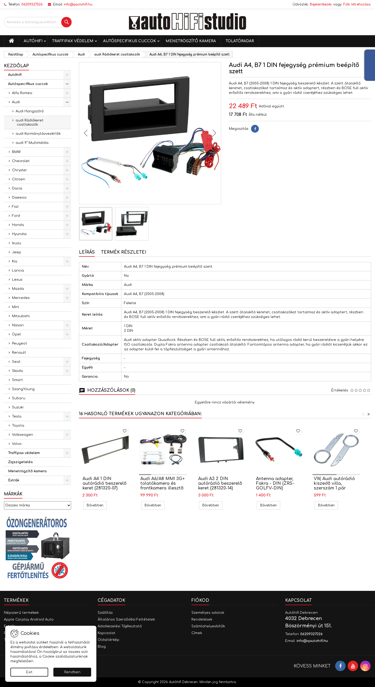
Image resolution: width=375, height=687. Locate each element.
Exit (29, 672)
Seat (16, 362)
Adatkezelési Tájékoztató (120, 626)
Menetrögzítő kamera (191, 41)
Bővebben (97, 505)
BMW (16, 152)
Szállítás (105, 613)
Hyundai (19, 234)
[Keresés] (38, 22)
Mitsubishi (21, 316)
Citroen (18, 179)
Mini (15, 307)
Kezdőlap (16, 66)
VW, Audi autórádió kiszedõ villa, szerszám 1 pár (334, 483)
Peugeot (19, 343)
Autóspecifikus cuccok (129, 41)
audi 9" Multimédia (32, 143)
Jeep (16, 252)
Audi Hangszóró (30, 111)
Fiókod (200, 600)
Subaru (18, 398)
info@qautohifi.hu (78, 4)
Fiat (15, 206)
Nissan (18, 325)
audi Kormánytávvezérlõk (38, 134)
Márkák (13, 494)
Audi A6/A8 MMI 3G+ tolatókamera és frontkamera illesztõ (162, 483)
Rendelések (201, 619)
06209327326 (32, 4)
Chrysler (19, 170)
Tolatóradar (240, 41)
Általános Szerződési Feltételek (126, 619)
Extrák (13, 480)
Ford (16, 216)
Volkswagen (22, 435)
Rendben (72, 672)
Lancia (18, 270)
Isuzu (16, 243)
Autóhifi (33, 41)
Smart (17, 380)
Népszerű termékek (21, 613)
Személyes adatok (207, 613)
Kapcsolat (106, 633)
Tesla (16, 416)
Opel (16, 334)
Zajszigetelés (20, 462)
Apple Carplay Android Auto (29, 619)
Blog (102, 646)
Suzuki (17, 407)
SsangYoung (23, 389)
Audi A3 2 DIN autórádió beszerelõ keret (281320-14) (220, 483)
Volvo (17, 444)
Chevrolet (21, 161)
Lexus (17, 279)
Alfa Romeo (22, 93)
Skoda (17, 371)
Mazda (18, 289)
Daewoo (19, 197)
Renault (19, 352)
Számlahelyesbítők (208, 626)
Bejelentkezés (321, 4)
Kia (14, 261)
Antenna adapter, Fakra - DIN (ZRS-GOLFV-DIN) (275, 483)
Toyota (18, 425)
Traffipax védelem (72, 41)
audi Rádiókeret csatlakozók (29, 122)
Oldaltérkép (108, 640)
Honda (18, 225)
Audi (16, 102)
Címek (196, 633)
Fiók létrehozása (357, 4)
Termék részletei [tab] (123, 252)
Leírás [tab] (87, 252)
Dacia (17, 188)
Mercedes (21, 298)
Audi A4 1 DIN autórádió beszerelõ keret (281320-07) (105, 483)
